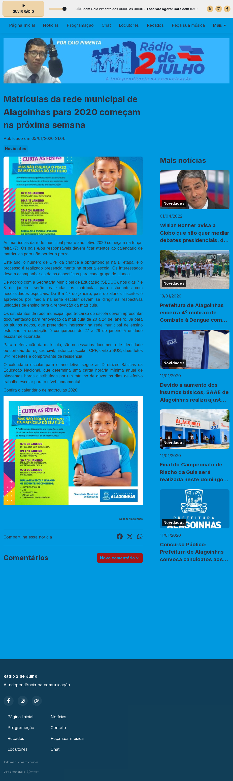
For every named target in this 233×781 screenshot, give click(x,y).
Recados (155, 25)
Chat (106, 25)
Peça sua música (188, 25)
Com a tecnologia (21, 771)
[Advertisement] (116, 612)
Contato (58, 727)
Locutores (129, 25)
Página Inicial (22, 25)
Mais (219, 25)
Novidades (15, 148)
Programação (80, 25)
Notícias (51, 25)
